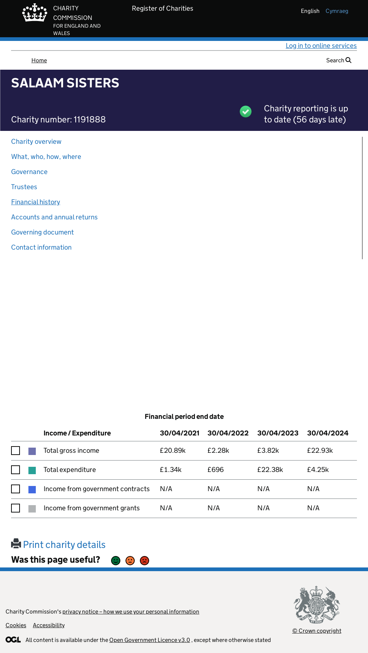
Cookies (16, 625)
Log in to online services (321, 45)
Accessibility (49, 625)
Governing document (42, 232)
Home (39, 60)
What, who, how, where (46, 156)
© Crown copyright (316, 630)
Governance (29, 171)
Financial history (35, 202)
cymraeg (337, 10)
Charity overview (36, 141)
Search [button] (338, 60)
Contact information (41, 247)
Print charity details (58, 544)
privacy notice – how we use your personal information (130, 611)
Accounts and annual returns (54, 217)
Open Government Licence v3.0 (149, 639)
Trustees (24, 187)
